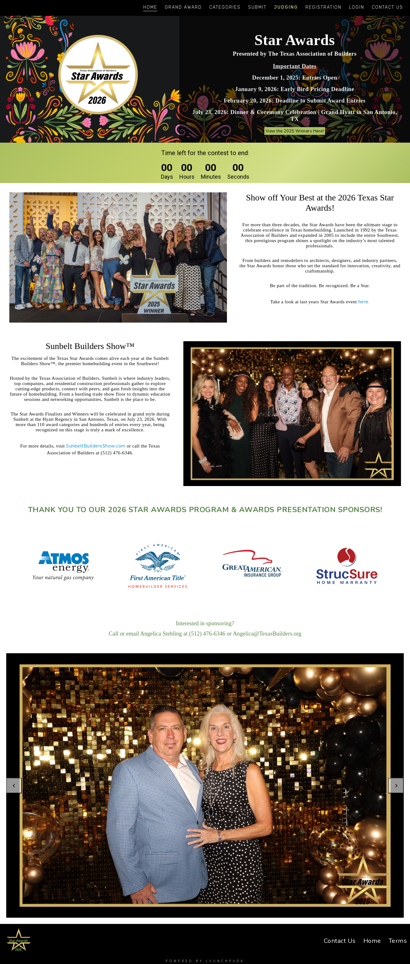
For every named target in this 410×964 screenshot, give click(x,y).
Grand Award (183, 7)
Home (150, 7)
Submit (257, 7)
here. (364, 302)
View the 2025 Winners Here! (294, 131)
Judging (286, 7)
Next (396, 785)
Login (356, 7)
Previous (14, 785)
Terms (398, 941)
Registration (323, 7)
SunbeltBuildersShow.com (95, 446)
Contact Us (387, 7)
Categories (225, 7)
